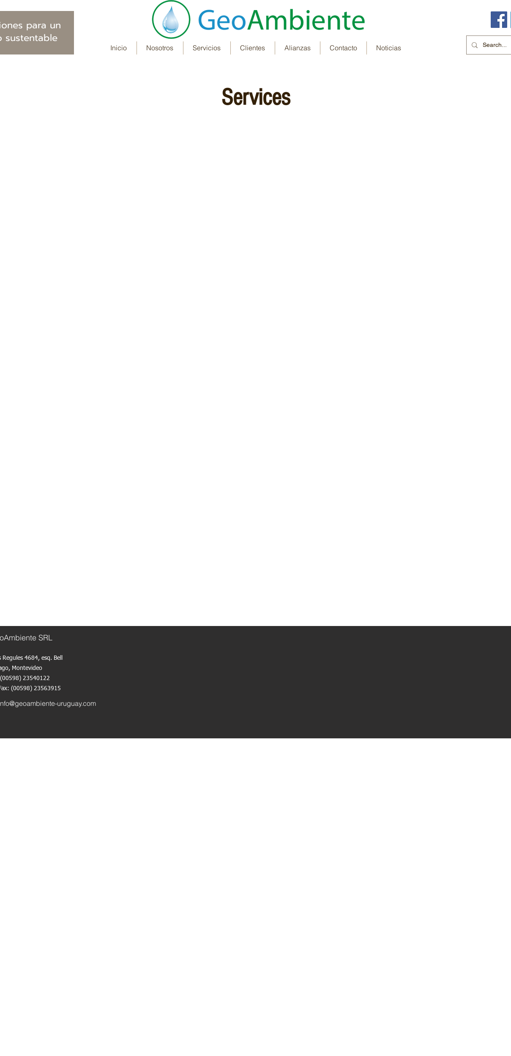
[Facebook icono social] (499, 19)
